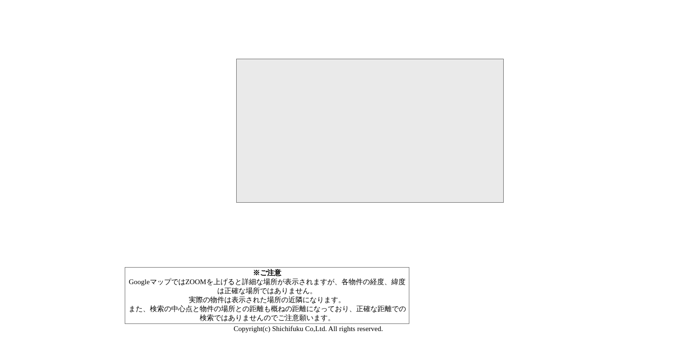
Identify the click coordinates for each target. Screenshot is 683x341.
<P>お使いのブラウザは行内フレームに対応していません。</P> (370, 163)
